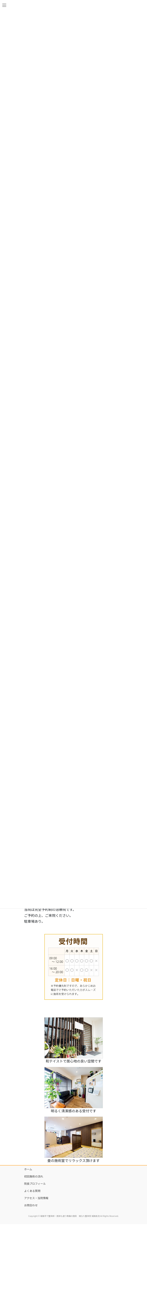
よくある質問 (32, 1191)
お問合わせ (31, 1205)
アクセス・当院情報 (36, 1198)
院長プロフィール (35, 1183)
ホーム (28, 1169)
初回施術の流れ (33, 1176)
